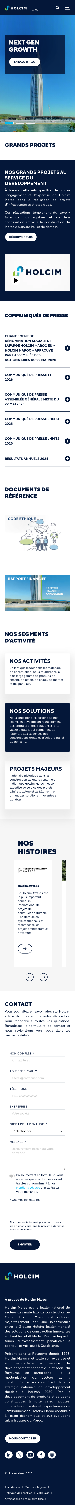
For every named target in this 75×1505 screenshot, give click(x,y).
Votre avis (43, 1493)
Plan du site (12, 1487)
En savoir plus (24, 62)
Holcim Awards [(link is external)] (28, 886)
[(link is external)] (25, 949)
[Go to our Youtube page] (31, 1454)
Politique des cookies (18, 1493)
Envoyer (25, 1244)
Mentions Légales (28, 1187)
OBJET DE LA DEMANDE (27, 1124)
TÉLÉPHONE (18, 1089)
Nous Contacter (22, 1438)
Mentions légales (35, 1487)
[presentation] (40, 1213)
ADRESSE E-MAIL (22, 1071)
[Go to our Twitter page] (20, 1454)
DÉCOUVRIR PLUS (21, 237)
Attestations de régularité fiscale (25, 1499)
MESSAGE (16, 1142)
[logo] (16, 9)
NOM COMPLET (20, 1053)
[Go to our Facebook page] (42, 1454)
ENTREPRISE (18, 1106)
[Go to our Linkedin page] (10, 1454)
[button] (30, 977)
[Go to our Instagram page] (53, 1454)
